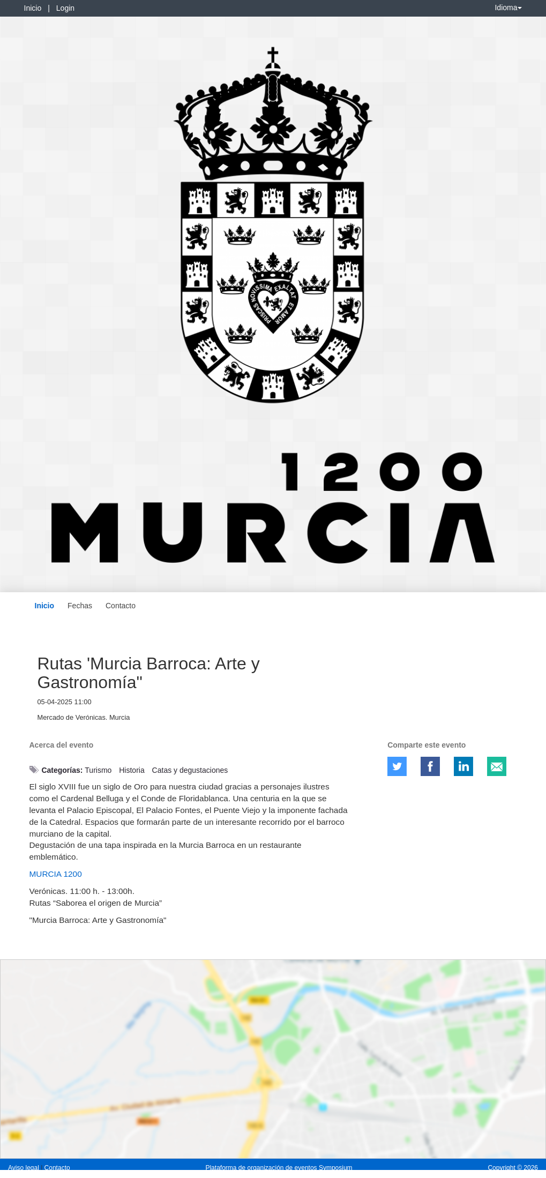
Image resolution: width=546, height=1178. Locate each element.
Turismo (98, 770)
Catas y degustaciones (190, 770)
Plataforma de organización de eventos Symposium (278, 1168)
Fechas (80, 605)
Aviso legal (24, 1168)
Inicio (33, 8)
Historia (131, 770)
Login (65, 8)
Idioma (508, 7)
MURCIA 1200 (55, 873)
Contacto (121, 605)
